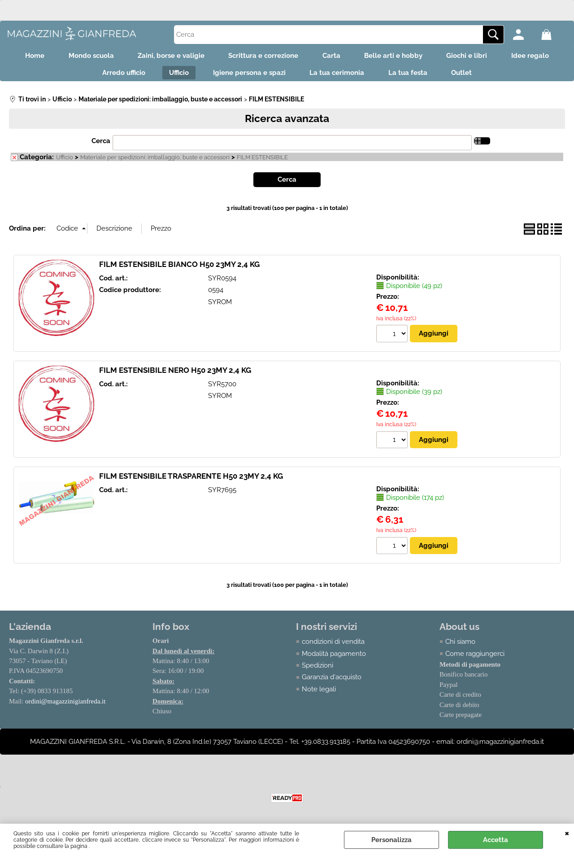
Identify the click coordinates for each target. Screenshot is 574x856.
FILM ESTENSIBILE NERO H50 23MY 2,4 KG (175, 373)
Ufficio (175, 76)
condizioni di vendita (333, 646)
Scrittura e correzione (262, 56)
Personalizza (391, 840)
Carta (333, 56)
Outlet (469, 76)
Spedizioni (317, 669)
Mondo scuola (83, 56)
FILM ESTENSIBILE (262, 161)
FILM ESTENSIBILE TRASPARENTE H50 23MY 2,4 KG (191, 480)
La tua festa (412, 76)
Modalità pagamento (334, 658)
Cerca (100, 145)
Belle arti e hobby (398, 56)
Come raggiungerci (474, 658)
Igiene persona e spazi (248, 76)
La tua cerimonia (338, 76)
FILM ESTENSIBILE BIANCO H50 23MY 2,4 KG (179, 267)
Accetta (495, 840)
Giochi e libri (474, 56)
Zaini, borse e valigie (166, 56)
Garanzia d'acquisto (331, 681)
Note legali (319, 693)
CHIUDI (567, 832)
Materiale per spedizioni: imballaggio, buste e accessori (155, 161)
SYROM (220, 305)
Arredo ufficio (116, 76)
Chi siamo (460, 646)
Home (24, 56)
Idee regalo (540, 56)
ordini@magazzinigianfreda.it (65, 705)
